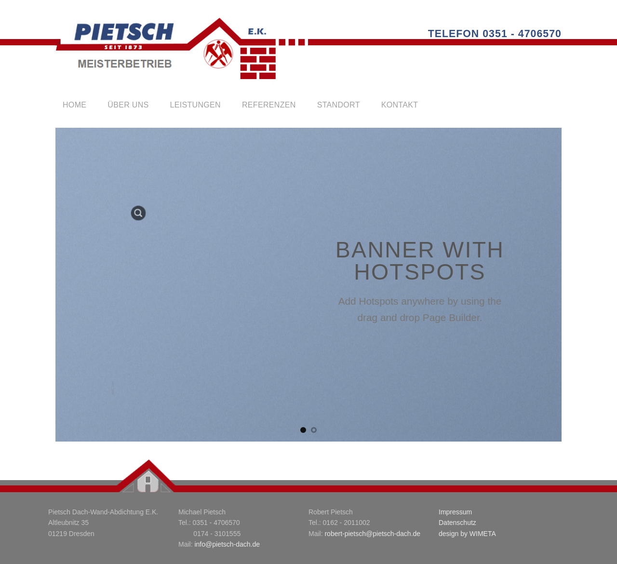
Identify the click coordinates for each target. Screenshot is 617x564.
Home (74, 105)
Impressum (455, 512)
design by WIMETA (467, 533)
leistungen (195, 105)
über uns (127, 105)
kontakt (399, 105)
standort (338, 105)
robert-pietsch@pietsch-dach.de (372, 533)
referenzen (269, 105)
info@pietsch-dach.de (227, 544)
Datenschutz (457, 522)
